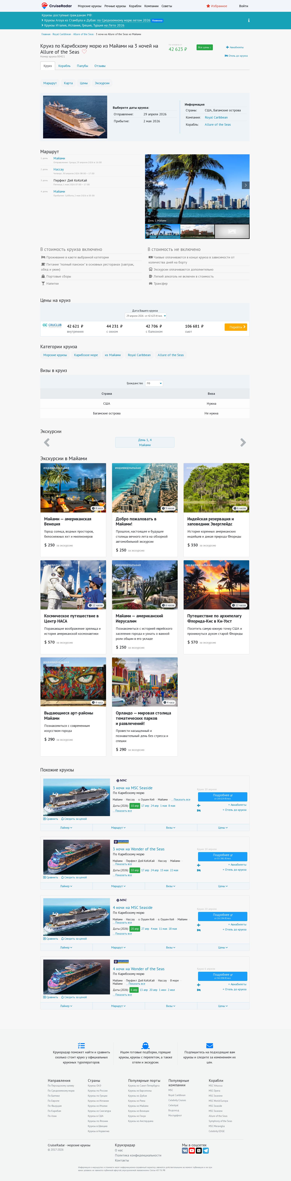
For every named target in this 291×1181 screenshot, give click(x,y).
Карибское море (86, 355)
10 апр (135, 805)
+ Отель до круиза (222, 810)
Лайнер (65, 827)
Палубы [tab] (82, 66)
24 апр (155, 805)
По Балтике (54, 1095)
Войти (243, 6)
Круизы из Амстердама (140, 1121)
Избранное (216, 6)
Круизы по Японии (98, 1121)
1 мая (163, 805)
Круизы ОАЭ (94, 1085)
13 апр (144, 990)
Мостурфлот (175, 1115)
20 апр (135, 928)
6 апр (134, 990)
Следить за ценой (74, 819)
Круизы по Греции (97, 1095)
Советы (167, 6)
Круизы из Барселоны (140, 1090)
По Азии (52, 1116)
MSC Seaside (215, 1105)
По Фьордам (55, 1105)
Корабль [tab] (64, 66)
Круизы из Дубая (137, 1095)
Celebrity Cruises (177, 1100)
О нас (119, 1150)
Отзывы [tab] (99, 66)
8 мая (171, 805)
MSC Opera (214, 1090)
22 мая (174, 870)
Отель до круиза (236, 55)
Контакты (122, 1160)
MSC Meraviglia (217, 1126)
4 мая (154, 928)
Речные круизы (115, 6)
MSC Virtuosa (215, 1085)
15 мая (164, 870)
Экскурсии (102, 83)
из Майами (113, 355)
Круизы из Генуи (137, 1116)
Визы (169, 827)
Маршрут (50, 83)
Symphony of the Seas (220, 1121)
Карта (68, 83)
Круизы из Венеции (138, 1111)
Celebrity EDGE (217, 1131)
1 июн (162, 990)
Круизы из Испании (98, 1100)
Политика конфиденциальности (138, 1155)
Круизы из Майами (138, 1105)
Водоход (173, 1110)
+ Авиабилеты (222, 805)
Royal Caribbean (216, 117)
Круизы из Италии (97, 1105)
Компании (151, 6)
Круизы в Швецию (98, 1126)
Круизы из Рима (136, 1100)
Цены (84, 83)
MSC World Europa (218, 1100)
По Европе (53, 1100)
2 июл (171, 990)
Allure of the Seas (218, 124)
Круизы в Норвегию (98, 1131)
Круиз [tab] (47, 66)
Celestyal (173, 1105)
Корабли (135, 6)
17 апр (145, 805)
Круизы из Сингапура (99, 1111)
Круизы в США (95, 1116)
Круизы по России (98, 1090)
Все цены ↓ (204, 47)
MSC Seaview (216, 1095)
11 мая (163, 928)
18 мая (173, 928)
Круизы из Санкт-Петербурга (143, 1085)
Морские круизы (89, 6)
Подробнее (222, 796)
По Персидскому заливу (61, 1085)
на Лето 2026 (114, 25)
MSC (170, 1090)
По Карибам (54, 1111)
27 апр (145, 928)
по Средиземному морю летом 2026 (123, 20)
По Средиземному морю (61, 1090)
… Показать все (180, 799)
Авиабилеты (235, 47)
